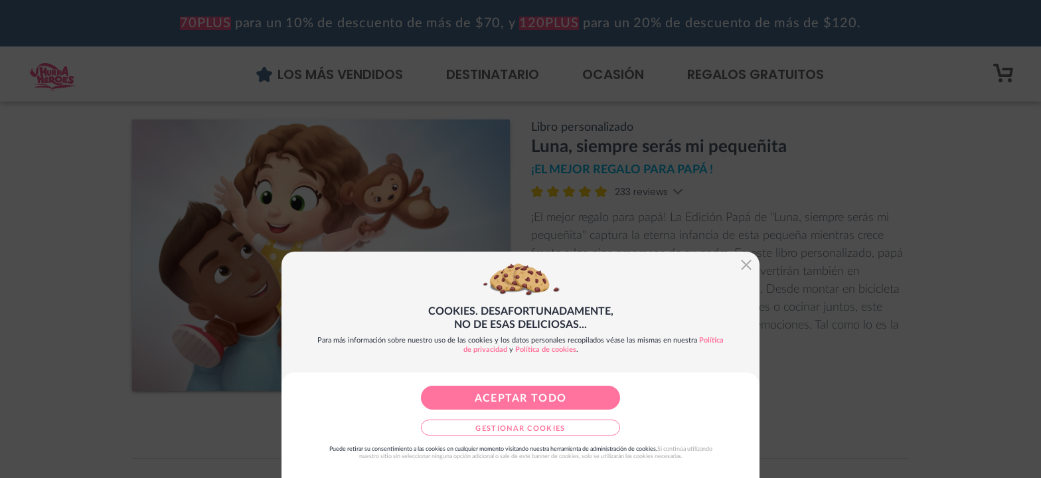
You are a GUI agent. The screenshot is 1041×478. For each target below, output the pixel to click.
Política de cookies (545, 349)
